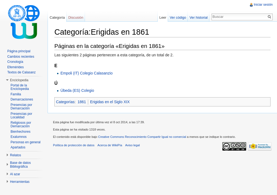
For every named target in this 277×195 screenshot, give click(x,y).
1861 (82, 102)
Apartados (18, 147)
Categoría (57, 17)
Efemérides (15, 67)
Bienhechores (20, 132)
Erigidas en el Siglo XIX (110, 102)
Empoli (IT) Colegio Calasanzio (86, 73)
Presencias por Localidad (21, 115)
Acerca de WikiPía (109, 145)
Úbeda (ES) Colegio (77, 90)
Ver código (178, 17)
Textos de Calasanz (21, 72)
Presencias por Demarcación (21, 106)
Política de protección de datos (73, 145)
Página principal (18, 51)
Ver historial (199, 17)
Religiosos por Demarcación (21, 124)
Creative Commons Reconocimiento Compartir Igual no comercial (142, 136)
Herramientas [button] (19, 182)
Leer (162, 17)
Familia (16, 94)
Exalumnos (19, 137)
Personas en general (26, 142)
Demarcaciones (22, 99)
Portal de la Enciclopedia (20, 87)
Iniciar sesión (263, 4)
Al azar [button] (15, 174)
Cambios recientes (20, 56)
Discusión (75, 17)
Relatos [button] (15, 155)
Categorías (65, 102)
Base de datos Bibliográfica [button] (20, 164)
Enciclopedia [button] (19, 80)
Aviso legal (132, 145)
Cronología (15, 62)
